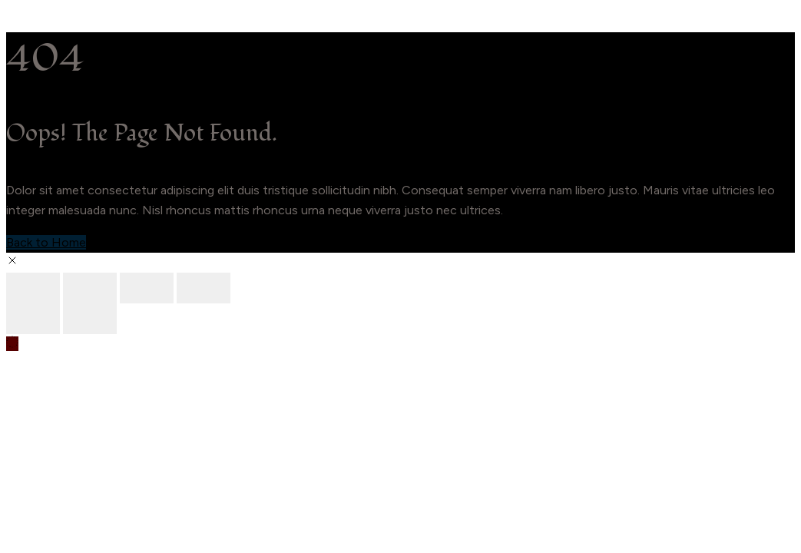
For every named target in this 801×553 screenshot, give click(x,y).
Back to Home (46, 242)
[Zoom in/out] (33, 288)
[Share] (147, 288)
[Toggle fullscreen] (90, 288)
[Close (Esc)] (203, 288)
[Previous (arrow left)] (33, 318)
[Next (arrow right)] (90, 318)
